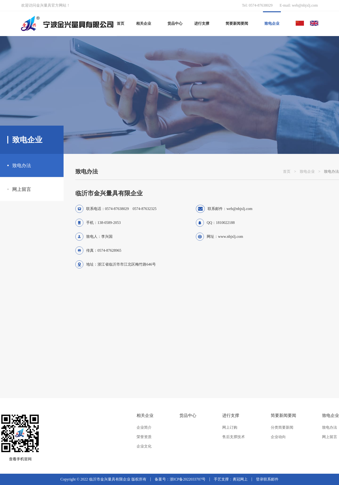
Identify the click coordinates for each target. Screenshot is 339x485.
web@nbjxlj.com (305, 5)
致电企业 (307, 171)
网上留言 (21, 189)
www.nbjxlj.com (230, 236)
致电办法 (21, 165)
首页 (120, 23)
